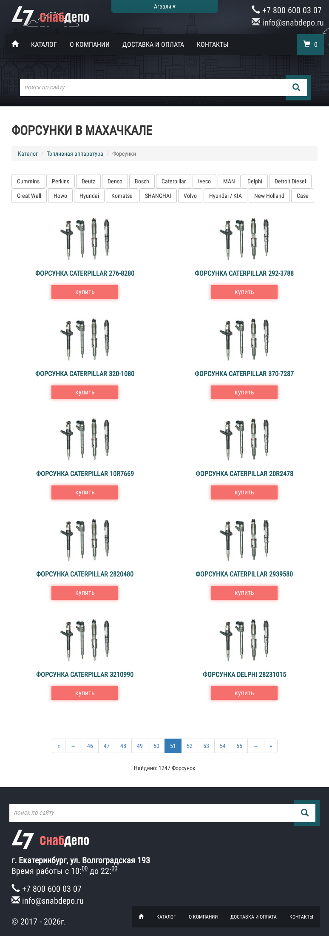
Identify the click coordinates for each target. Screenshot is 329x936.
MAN (229, 181)
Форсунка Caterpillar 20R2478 (244, 474)
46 (90, 745)
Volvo (190, 195)
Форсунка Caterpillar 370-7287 (244, 374)
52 (190, 745)
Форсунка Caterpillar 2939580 (244, 574)
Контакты (212, 44)
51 (173, 745)
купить (85, 292)
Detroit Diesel (290, 181)
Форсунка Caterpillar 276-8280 (84, 273)
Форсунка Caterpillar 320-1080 (84, 374)
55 (239, 745)
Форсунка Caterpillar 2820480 (84, 574)
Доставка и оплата (153, 44)
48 (123, 745)
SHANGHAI (158, 195)
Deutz (88, 181)
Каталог (44, 44)
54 (223, 745)
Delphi (254, 181)
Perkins (60, 181)
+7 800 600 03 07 (287, 10)
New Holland (269, 195)
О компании (90, 44)
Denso (115, 181)
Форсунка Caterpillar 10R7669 (85, 474)
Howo (60, 195)
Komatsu (122, 195)
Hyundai (89, 195)
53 (206, 745)
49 (140, 745)
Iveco (204, 181)
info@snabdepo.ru (288, 22)
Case (303, 195)
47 (107, 745)
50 (156, 745)
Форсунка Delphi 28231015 (244, 675)
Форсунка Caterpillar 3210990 (84, 675)
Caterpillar (174, 181)
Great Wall (29, 195)
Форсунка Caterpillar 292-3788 (244, 273)
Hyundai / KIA (225, 195)
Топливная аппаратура (75, 153)
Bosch (142, 181)
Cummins (28, 181)
